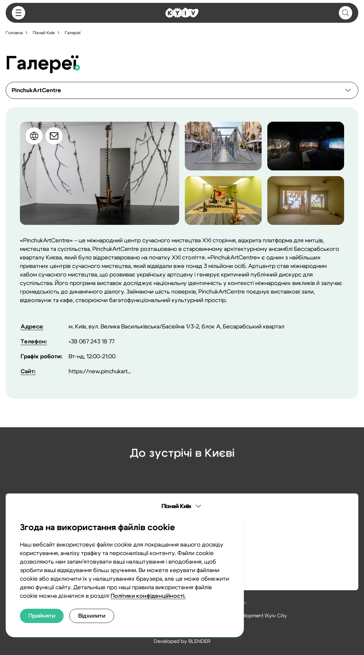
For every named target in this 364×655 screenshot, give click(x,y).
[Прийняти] (42, 616)
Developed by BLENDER (182, 641)
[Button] (18, 13)
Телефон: (34, 341)
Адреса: (32, 326)
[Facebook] (182, 474)
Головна (14, 33)
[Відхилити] (91, 616)
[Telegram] (202, 474)
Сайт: (28, 371)
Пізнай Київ (44, 33)
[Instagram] (162, 474)
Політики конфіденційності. (148, 596)
